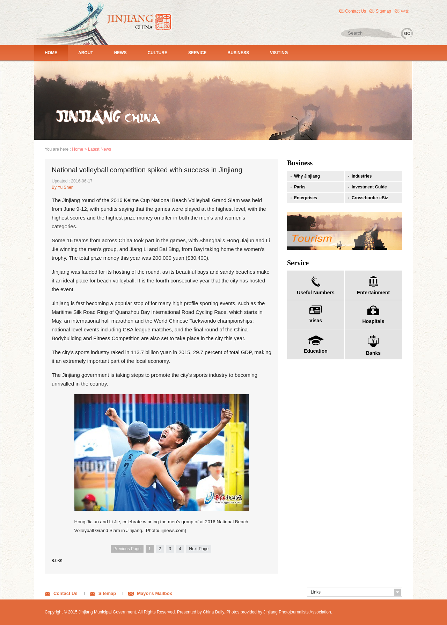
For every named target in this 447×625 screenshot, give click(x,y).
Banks (373, 353)
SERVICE (197, 52)
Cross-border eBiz (370, 197)
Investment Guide (369, 187)
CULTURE (157, 52)
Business (300, 163)
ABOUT (85, 52)
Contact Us (355, 11)
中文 (405, 11)
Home (77, 149)
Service (298, 263)
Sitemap (383, 11)
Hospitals (373, 321)
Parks (300, 187)
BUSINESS (238, 52)
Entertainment (373, 292)
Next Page (198, 548)
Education (316, 351)
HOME (51, 52)
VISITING (279, 52)
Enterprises (305, 197)
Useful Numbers (315, 292)
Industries (362, 176)
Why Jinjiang (307, 176)
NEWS (120, 52)
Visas (315, 320)
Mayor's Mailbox (154, 593)
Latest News (99, 149)
